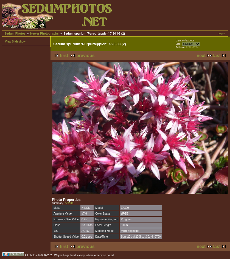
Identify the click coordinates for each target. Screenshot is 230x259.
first (64, 55)
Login (221, 33)
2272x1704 (192, 47)
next (201, 55)
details (69, 203)
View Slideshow (15, 41)
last (217, 55)
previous (85, 55)
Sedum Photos (15, 33)
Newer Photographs (44, 33)
